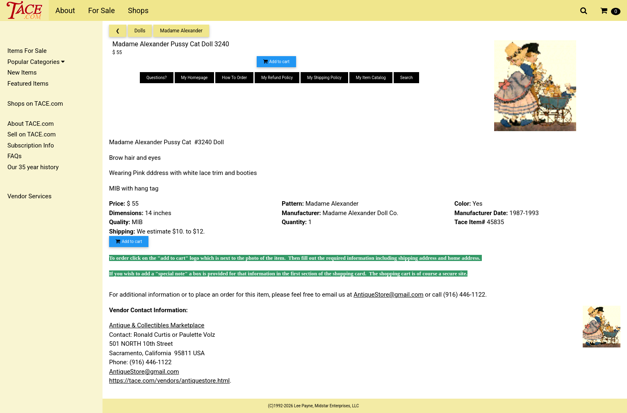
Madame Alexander (181, 31)
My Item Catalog (371, 77)
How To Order (234, 77)
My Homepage (194, 77)
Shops (138, 10)
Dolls (140, 31)
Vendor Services (29, 196)
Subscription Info (30, 145)
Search (406, 77)
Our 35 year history (33, 167)
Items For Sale (27, 50)
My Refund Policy (277, 77)
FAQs (14, 156)
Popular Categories (36, 62)
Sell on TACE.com (31, 134)
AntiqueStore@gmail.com (388, 294)
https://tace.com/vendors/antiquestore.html (169, 380)
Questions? (156, 77)
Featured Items (27, 83)
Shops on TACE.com (35, 103)
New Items (21, 72)
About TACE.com (30, 123)
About (65, 10)
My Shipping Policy (324, 77)
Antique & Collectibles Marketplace (156, 325)
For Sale (101, 10)
